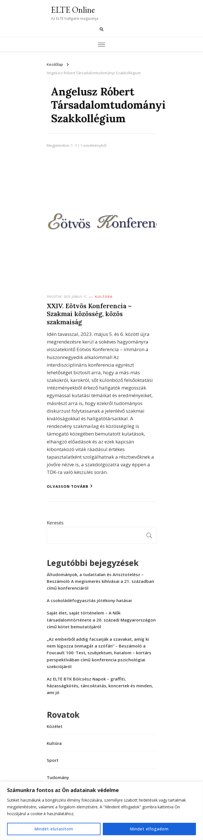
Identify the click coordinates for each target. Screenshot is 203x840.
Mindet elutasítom (53, 829)
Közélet (55, 726)
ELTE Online (73, 9)
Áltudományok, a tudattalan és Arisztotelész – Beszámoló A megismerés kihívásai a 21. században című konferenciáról (100, 581)
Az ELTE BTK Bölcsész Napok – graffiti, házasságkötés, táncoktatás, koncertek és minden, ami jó (100, 685)
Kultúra (104, 296)
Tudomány (58, 777)
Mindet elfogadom (149, 829)
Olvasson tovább (70, 486)
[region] (101, 811)
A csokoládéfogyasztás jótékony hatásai (89, 600)
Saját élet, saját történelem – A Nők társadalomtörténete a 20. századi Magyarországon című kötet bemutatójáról (101, 619)
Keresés (55, 522)
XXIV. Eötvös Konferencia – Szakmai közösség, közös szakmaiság (89, 314)
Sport (53, 760)
